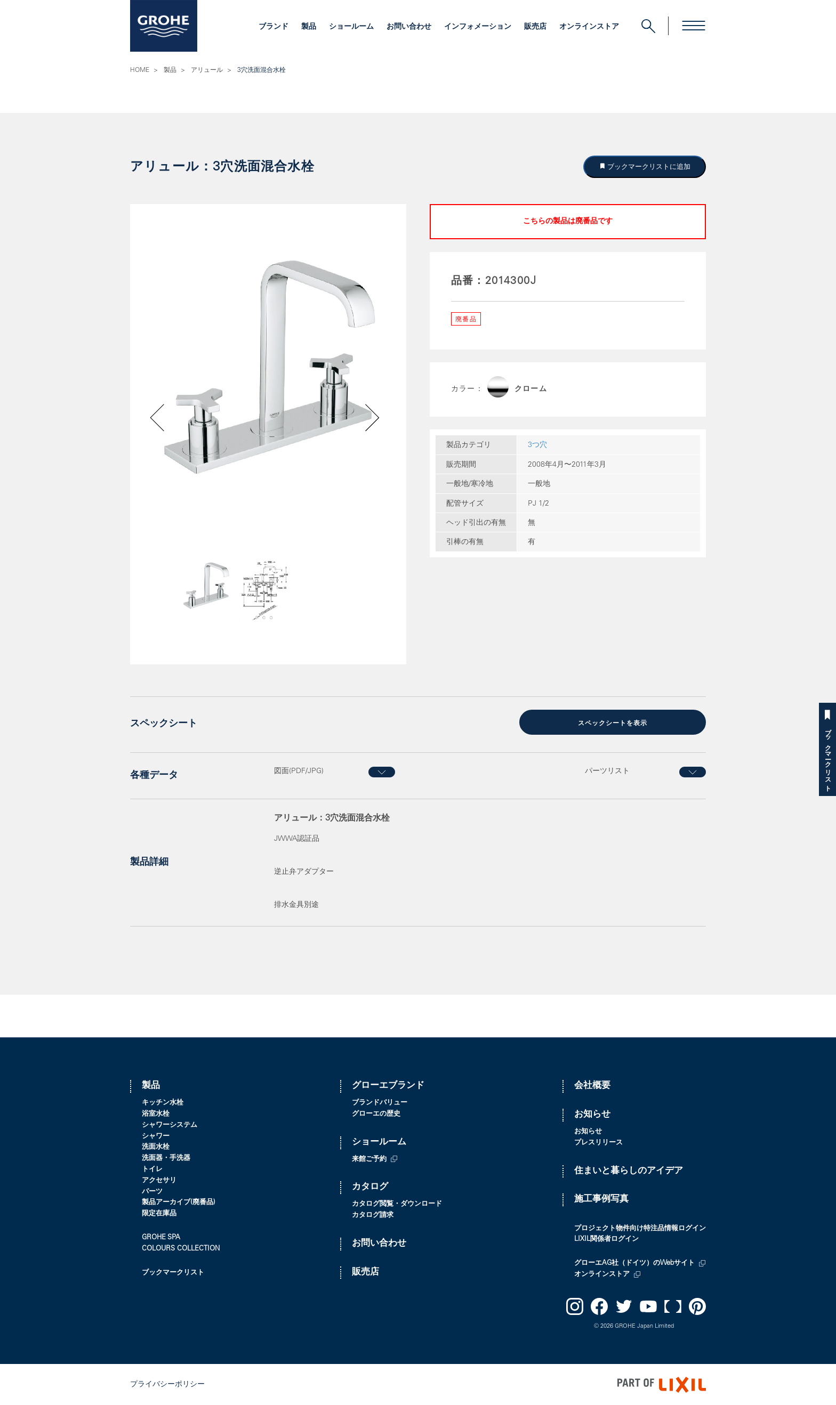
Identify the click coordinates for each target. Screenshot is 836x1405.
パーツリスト (607, 770)
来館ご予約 (369, 1158)
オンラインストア (589, 27)
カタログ (370, 1186)
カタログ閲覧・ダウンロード (397, 1203)
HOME (139, 70)
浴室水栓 (156, 1113)
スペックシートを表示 (612, 723)
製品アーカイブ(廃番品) (178, 1201)
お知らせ (592, 1113)
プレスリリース (598, 1142)
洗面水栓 (156, 1146)
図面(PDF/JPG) (299, 770)
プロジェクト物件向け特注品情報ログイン (640, 1227)
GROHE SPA (161, 1236)
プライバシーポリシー (167, 1383)
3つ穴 (537, 445)
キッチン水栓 (162, 1102)
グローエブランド (388, 1085)
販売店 (535, 27)
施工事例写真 (601, 1198)
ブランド (273, 27)
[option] (268, 367)
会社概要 (592, 1085)
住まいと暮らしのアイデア (628, 1170)
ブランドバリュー (379, 1102)
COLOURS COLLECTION (181, 1248)
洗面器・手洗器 (166, 1157)
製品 (308, 27)
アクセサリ (159, 1179)
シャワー (156, 1135)
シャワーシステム (169, 1124)
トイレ (152, 1168)
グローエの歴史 (376, 1113)
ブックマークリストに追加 (648, 166)
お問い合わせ (409, 27)
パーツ (152, 1191)
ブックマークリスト (827, 756)
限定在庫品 (159, 1212)
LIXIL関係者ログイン (606, 1238)
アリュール (207, 70)
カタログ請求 (372, 1214)
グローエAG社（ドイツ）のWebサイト (634, 1262)
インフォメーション (477, 27)
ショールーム (351, 27)
